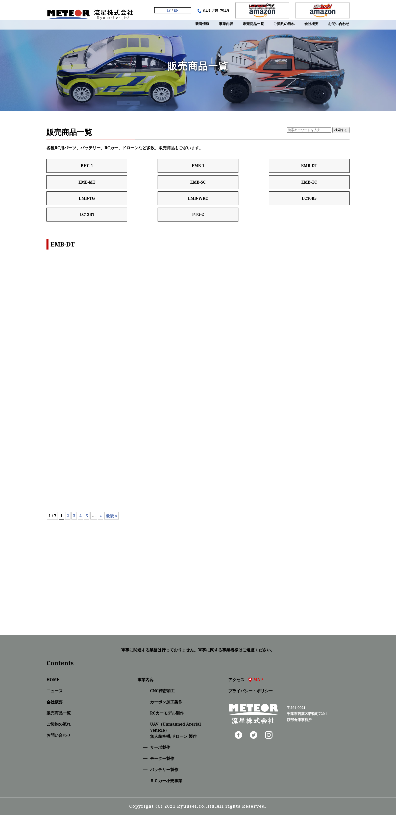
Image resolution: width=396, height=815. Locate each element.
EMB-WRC (198, 198)
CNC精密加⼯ (162, 691)
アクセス (245, 680)
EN (176, 10)
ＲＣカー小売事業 (166, 780)
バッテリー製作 (164, 769)
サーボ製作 (160, 747)
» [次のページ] (101, 515)
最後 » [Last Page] (111, 515)
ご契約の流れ (58, 724)
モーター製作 (162, 758)
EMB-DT (309, 165)
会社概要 (54, 702)
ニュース (54, 691)
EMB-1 (198, 165)
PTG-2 (198, 214)
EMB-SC (198, 182)
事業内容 (145, 679)
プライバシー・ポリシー (250, 691)
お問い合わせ (58, 735)
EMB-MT (86, 182)
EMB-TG (87, 198)
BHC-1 (87, 165)
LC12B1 (86, 214)
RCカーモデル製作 (167, 713)
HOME (52, 679)
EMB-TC (309, 182)
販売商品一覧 (58, 713)
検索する (341, 130)
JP (169, 10)
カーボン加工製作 (166, 702)
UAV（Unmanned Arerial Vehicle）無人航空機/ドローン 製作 (175, 730)
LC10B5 (309, 198)
